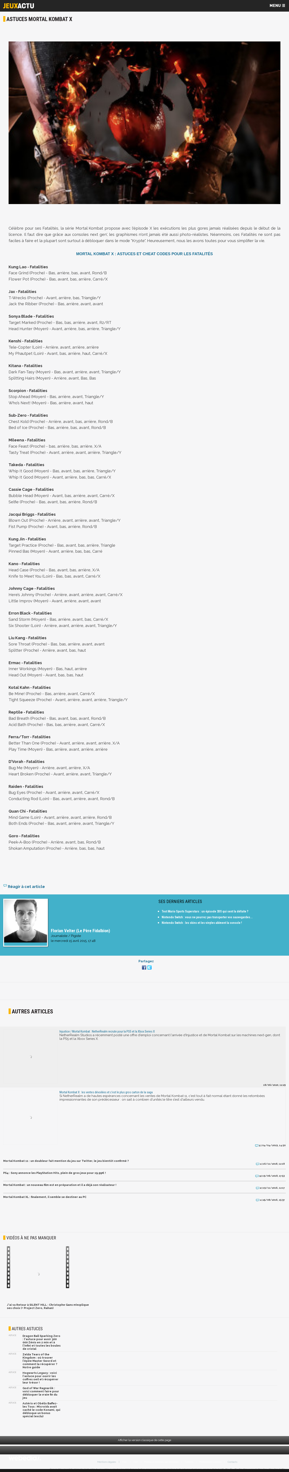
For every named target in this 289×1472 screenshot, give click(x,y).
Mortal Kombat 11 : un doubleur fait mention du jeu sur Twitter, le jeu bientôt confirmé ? (66, 1160)
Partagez (146, 961)
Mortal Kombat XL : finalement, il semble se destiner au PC (44, 1197)
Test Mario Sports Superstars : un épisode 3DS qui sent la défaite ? (205, 911)
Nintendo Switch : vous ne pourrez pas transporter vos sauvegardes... (207, 917)
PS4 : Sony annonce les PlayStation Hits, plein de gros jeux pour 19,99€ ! (54, 1173)
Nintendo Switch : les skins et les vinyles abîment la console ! (202, 922)
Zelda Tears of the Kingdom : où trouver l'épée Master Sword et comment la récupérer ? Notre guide (40, 1361)
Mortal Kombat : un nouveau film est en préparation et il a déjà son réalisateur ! (59, 1185)
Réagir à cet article (24, 886)
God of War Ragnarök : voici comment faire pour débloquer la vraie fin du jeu (41, 1393)
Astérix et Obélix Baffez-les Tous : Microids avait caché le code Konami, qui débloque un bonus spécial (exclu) (41, 1410)
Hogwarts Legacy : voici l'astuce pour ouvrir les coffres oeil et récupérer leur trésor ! (40, 1377)
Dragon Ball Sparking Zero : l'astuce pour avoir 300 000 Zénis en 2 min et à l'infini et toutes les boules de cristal (42, 1342)
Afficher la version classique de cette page (144, 1440)
